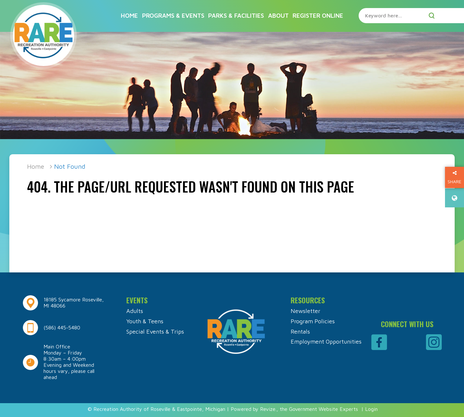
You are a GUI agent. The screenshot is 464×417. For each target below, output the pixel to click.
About (278, 15)
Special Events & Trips (155, 331)
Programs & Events (173, 15)
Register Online (318, 15)
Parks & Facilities (236, 15)
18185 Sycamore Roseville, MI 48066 (74, 302)
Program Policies (313, 321)
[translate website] (454, 197)
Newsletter (305, 311)
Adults (134, 311)
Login (371, 409)
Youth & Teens (144, 321)
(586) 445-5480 (62, 327)
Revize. (268, 409)
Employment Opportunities (326, 341)
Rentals (300, 331)
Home (129, 15)
